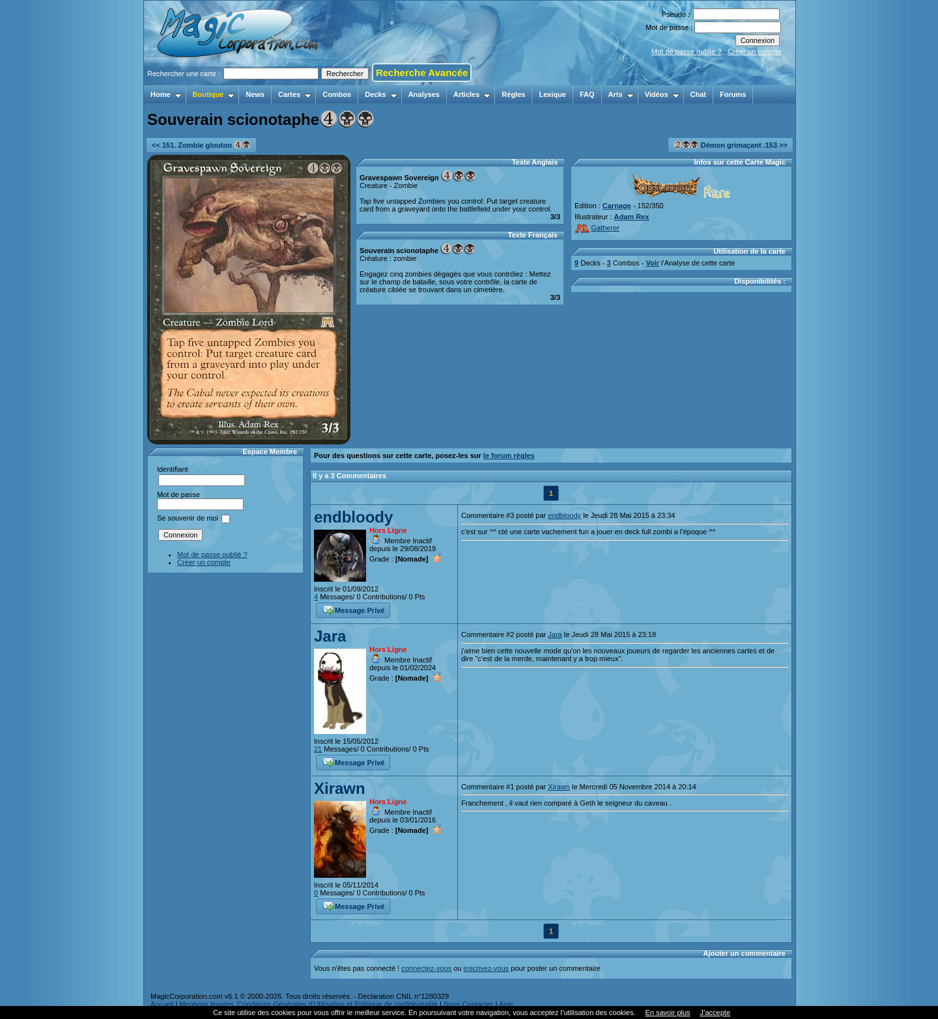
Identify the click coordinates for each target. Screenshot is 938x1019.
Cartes (294, 94)
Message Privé (353, 609)
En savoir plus (667, 1012)
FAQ (587, 94)
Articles (471, 94)
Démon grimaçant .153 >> (731, 145)
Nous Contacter (468, 1004)
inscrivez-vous (486, 968)
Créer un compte (754, 51)
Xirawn (339, 788)
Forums (733, 94)
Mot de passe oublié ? (686, 51)
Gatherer (597, 228)
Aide (506, 1004)
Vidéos (662, 94)
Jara (330, 636)
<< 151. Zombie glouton (201, 145)
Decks (381, 94)
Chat (698, 94)
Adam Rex (631, 217)
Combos (336, 94)
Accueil (161, 1004)
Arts (621, 94)
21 (318, 749)
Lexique (552, 94)
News (255, 94)
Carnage (617, 206)
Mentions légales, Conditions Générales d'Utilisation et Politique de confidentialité (308, 1004)
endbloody (353, 517)
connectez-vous (426, 968)
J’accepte (715, 1012)
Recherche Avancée (422, 72)
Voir (652, 263)
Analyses (424, 94)
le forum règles (509, 455)
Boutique (214, 94)
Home (166, 94)
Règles (513, 94)
